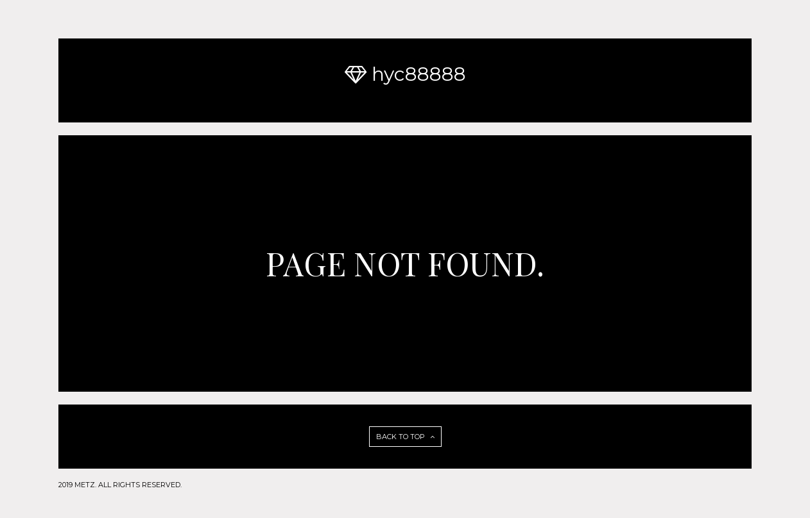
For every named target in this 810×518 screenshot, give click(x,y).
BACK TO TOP (405, 436)
